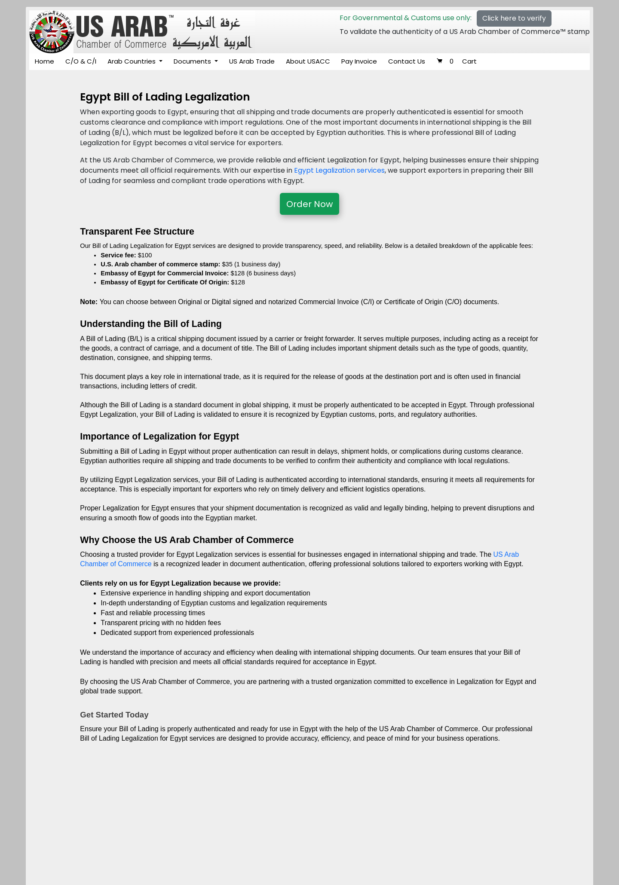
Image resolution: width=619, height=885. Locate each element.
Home (44, 61)
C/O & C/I (80, 61)
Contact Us (406, 61)
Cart (456, 61)
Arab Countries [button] (132, 61)
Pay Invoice (359, 61)
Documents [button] (193, 61)
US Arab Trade (252, 61)
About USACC (308, 61)
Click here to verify (514, 18)
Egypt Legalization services (339, 170)
